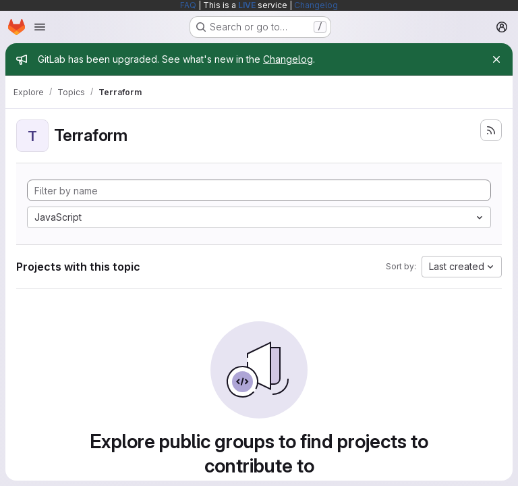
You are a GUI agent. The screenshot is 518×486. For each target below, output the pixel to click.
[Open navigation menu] (40, 27)
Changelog (316, 5)
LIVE (247, 5)
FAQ (188, 5)
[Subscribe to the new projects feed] (491, 130)
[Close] (496, 59)
